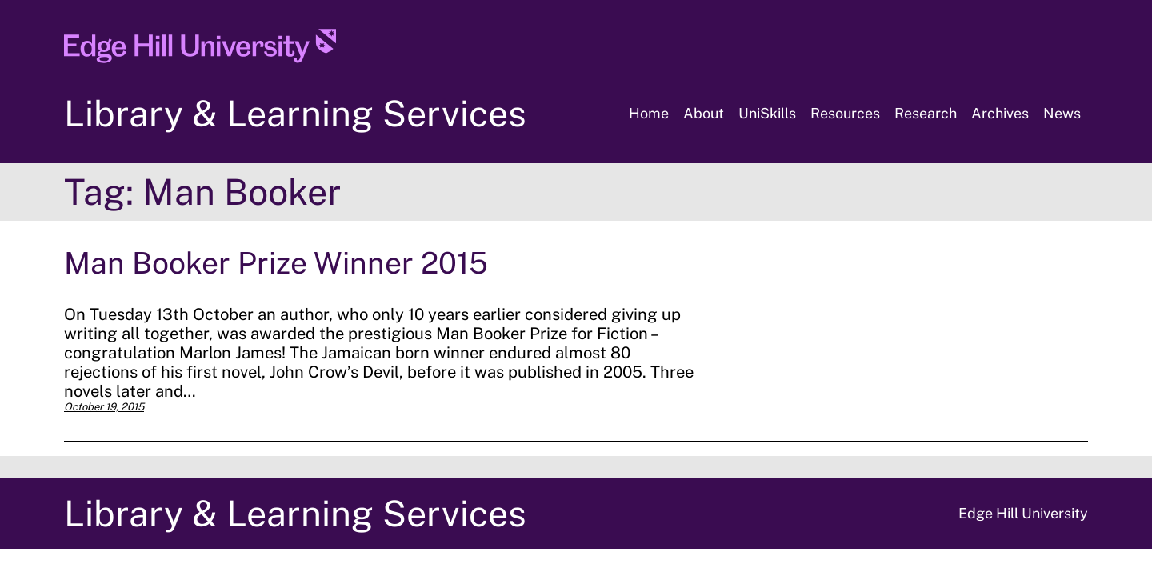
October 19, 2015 (104, 407)
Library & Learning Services (295, 113)
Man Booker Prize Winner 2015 (276, 263)
